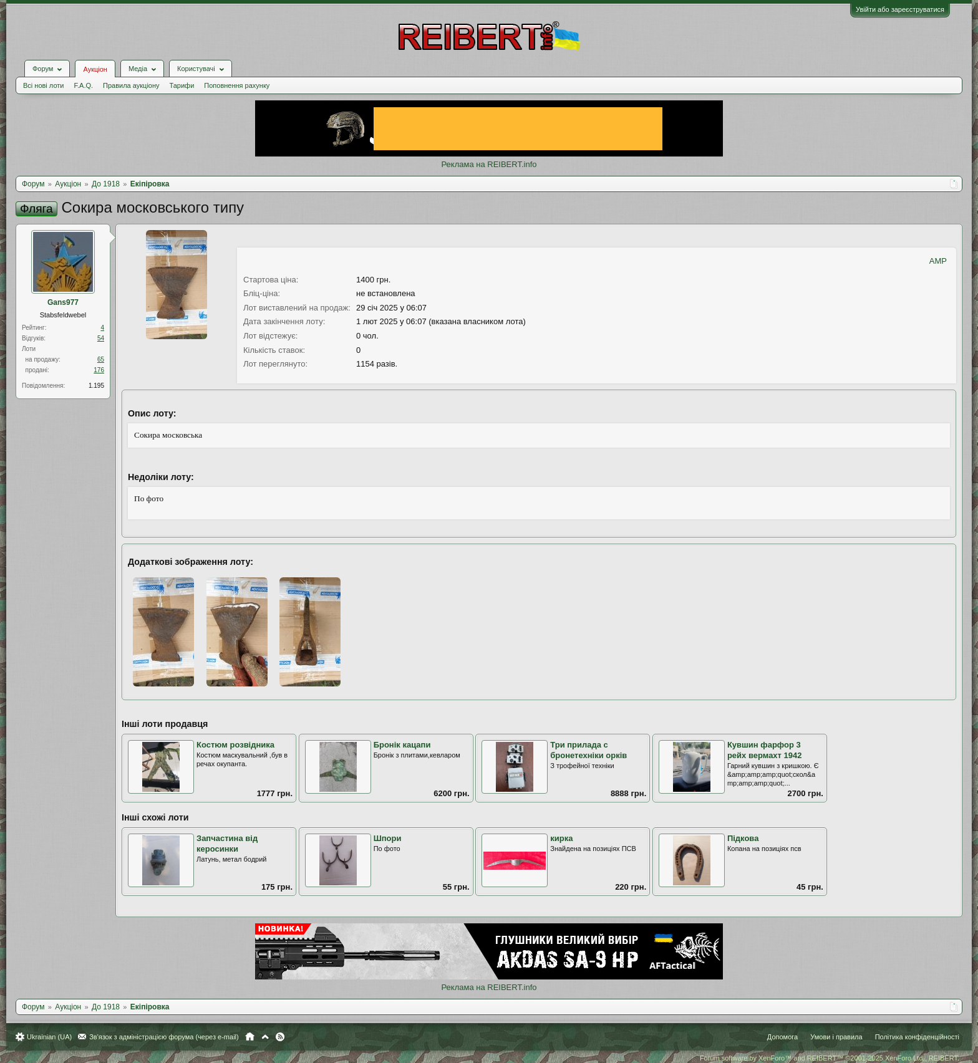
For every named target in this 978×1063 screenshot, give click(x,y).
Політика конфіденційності (917, 1037)
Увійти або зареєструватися (900, 9)
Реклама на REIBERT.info (488, 164)
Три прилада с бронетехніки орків (588, 750)
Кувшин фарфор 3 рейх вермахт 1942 (764, 750)
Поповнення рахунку (236, 85)
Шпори (388, 838)
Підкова (743, 838)
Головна (249, 1036)
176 (99, 370)
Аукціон (95, 69)
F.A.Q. (83, 85)
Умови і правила (836, 1037)
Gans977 (63, 302)
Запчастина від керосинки (227, 844)
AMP (938, 261)
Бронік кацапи (402, 744)
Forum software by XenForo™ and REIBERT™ (829, 1058)
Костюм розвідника (235, 744)
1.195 (96, 385)
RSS (280, 1036)
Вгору (265, 1036)
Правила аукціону (131, 85)
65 (100, 359)
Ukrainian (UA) (49, 1037)
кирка (561, 838)
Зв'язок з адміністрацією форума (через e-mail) (164, 1037)
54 (100, 338)
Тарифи (182, 85)
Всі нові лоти (43, 85)
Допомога (782, 1037)
